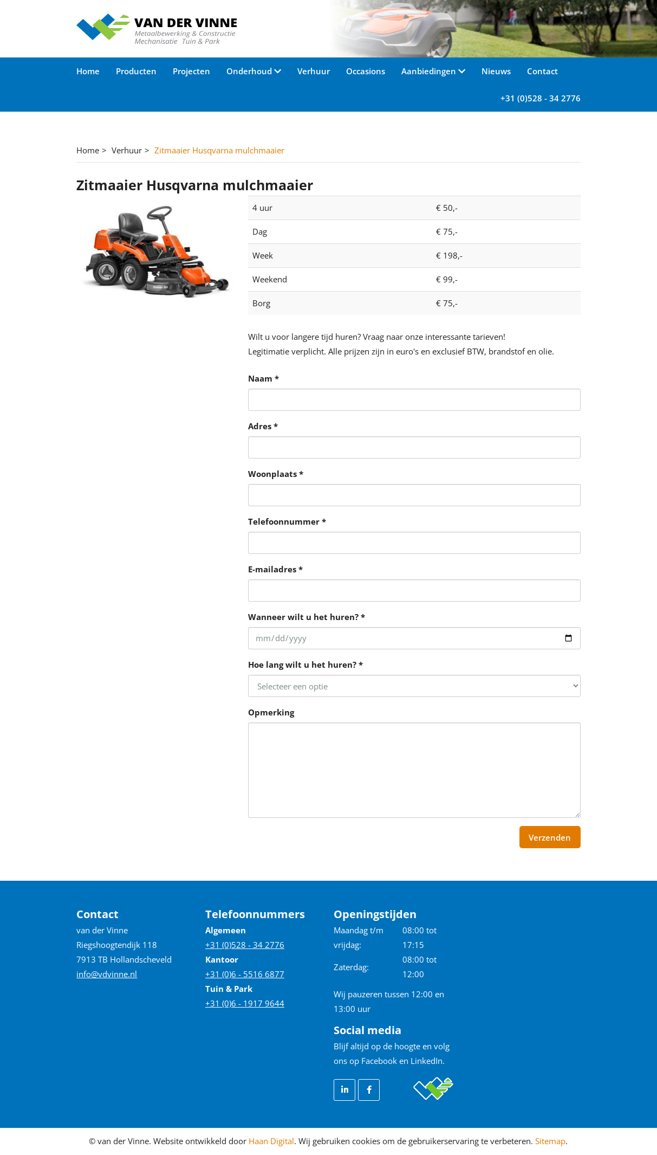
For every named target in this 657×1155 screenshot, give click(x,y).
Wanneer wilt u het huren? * (306, 616)
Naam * (263, 378)
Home (88, 71)
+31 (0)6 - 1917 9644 (244, 1003)
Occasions (365, 71)
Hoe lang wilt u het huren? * (305, 664)
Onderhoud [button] (250, 71)
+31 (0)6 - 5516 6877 (244, 974)
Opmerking (271, 712)
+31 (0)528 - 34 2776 (540, 98)
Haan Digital (271, 1140)
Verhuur (313, 71)
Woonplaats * (275, 473)
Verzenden (550, 837)
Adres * (263, 426)
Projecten (191, 71)
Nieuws (496, 71)
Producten (136, 71)
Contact (542, 71)
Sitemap (550, 1140)
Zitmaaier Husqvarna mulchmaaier (219, 150)
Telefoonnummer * (287, 521)
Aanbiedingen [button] (429, 71)
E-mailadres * (275, 569)
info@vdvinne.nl (106, 974)
